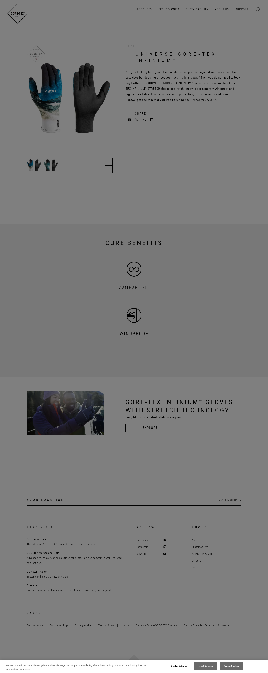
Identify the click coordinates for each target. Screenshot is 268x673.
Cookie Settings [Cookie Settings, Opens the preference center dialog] (179, 665)
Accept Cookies (231, 665)
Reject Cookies (205, 665)
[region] (134, 666)
